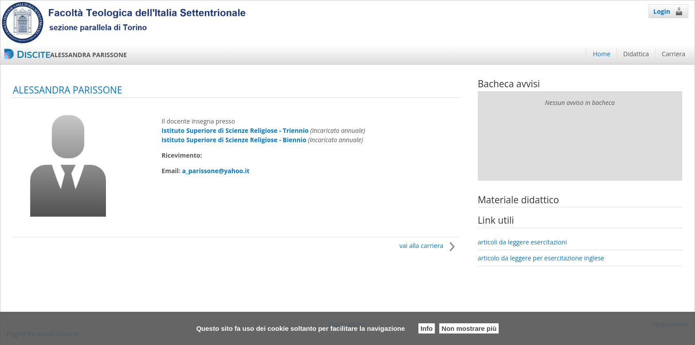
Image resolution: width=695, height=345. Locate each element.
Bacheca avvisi (509, 84)
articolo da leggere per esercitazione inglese (541, 258)
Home (601, 54)
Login (668, 11)
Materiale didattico (518, 200)
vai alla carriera (429, 245)
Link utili (496, 220)
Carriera (673, 54)
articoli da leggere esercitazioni (522, 242)
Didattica (636, 54)
